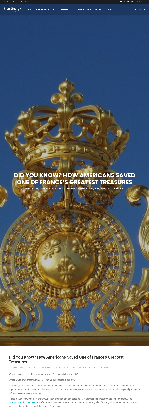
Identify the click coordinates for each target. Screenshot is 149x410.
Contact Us (141, 2)
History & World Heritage (82, 160)
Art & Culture (51, 160)
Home (30, 9)
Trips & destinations (103, 160)
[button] (136, 9)
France (67, 160)
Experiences (67, 9)
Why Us (99, 9)
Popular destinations (46, 9)
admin (121, 160)
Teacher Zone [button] (84, 9)
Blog (60, 160)
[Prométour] (13, 9)
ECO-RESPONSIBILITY (126, 2)
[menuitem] (127, 2)
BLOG (109, 9)
